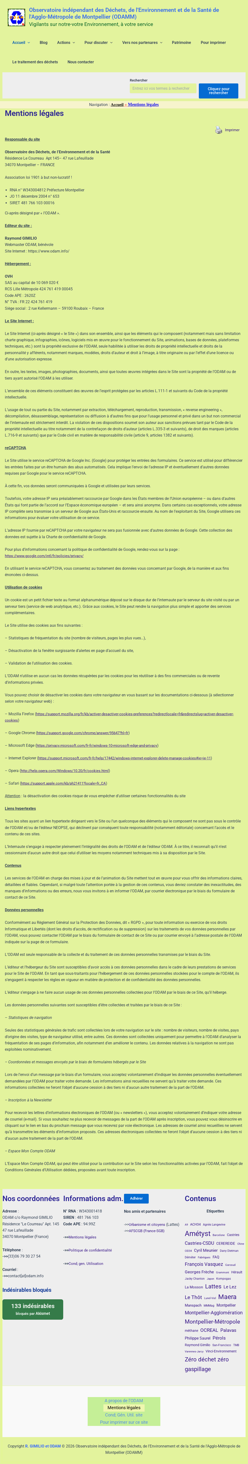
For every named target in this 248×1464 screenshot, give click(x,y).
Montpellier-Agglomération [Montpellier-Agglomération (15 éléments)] (214, 1307)
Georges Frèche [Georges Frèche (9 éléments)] (199, 1266)
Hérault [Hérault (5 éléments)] (236, 1267)
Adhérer (138, 1193)
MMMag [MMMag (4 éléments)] (209, 1300)
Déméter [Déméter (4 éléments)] (190, 1251)
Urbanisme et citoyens (148, 1220)
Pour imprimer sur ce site (124, 1421)
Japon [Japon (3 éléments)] (210, 1273)
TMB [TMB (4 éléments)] (236, 1340)
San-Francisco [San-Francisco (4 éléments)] (221, 1340)
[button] (24, 44)
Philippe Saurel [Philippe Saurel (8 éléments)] (197, 1333)
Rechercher (138, 88)
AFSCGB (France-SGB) (148, 1227)
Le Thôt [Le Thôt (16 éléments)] (193, 1292)
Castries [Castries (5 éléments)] (233, 1229)
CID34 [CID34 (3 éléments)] (188, 1245)
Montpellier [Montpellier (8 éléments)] (226, 1300)
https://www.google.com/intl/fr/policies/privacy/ (47, 563)
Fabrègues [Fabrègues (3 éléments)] (204, 1251)
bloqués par (32, 1303)
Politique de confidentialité (91, 1245)
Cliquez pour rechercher (219, 98)
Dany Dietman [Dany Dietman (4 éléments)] (229, 1245)
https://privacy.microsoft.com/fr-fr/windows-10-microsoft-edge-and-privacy (101, 753)
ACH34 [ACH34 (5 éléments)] (195, 1219)
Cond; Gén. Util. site (124, 1413)
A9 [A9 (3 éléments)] (186, 1219)
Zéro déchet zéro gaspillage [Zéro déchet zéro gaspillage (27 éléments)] (207, 1358)
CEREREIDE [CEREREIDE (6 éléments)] (225, 1238)
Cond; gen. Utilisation (87, 1258)
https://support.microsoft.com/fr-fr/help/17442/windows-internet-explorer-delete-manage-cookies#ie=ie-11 (129, 766)
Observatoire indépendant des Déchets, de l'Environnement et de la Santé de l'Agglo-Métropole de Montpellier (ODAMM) (124, 13)
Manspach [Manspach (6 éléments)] (193, 1300)
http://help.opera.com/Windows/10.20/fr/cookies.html (68, 778)
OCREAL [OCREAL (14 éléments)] (209, 1325)
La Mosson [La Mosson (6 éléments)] (194, 1282)
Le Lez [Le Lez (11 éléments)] (230, 1281)
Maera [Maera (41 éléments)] (227, 1291)
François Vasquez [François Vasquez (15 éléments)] (204, 1259)
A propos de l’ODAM (124, 1396)
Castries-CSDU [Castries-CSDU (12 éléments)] (199, 1238)
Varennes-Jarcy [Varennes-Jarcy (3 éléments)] (194, 1346)
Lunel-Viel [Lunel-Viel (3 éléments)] (210, 1292)
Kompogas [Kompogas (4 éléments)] (223, 1273)
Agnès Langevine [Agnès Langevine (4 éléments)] (214, 1219)
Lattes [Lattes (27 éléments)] (213, 1281)
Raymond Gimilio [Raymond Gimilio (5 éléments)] (197, 1340)
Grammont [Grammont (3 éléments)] (222, 1267)
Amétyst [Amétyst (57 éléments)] (197, 1228)
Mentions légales (83, 1231)
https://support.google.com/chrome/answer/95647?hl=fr (86, 740)
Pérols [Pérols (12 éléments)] (219, 1332)
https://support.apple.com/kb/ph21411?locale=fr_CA (66, 791)
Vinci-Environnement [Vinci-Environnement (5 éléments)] (221, 1346)
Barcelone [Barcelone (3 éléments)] (219, 1229)
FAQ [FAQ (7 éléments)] (216, 1251)
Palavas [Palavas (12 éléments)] (228, 1325)
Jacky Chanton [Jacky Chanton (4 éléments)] (195, 1273)
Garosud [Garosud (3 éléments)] (230, 1259)
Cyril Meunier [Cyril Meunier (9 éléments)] (206, 1245)
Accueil (117, 112)
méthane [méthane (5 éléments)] (191, 1325)
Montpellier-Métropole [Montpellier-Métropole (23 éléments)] (212, 1316)
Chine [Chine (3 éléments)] (240, 1238)
